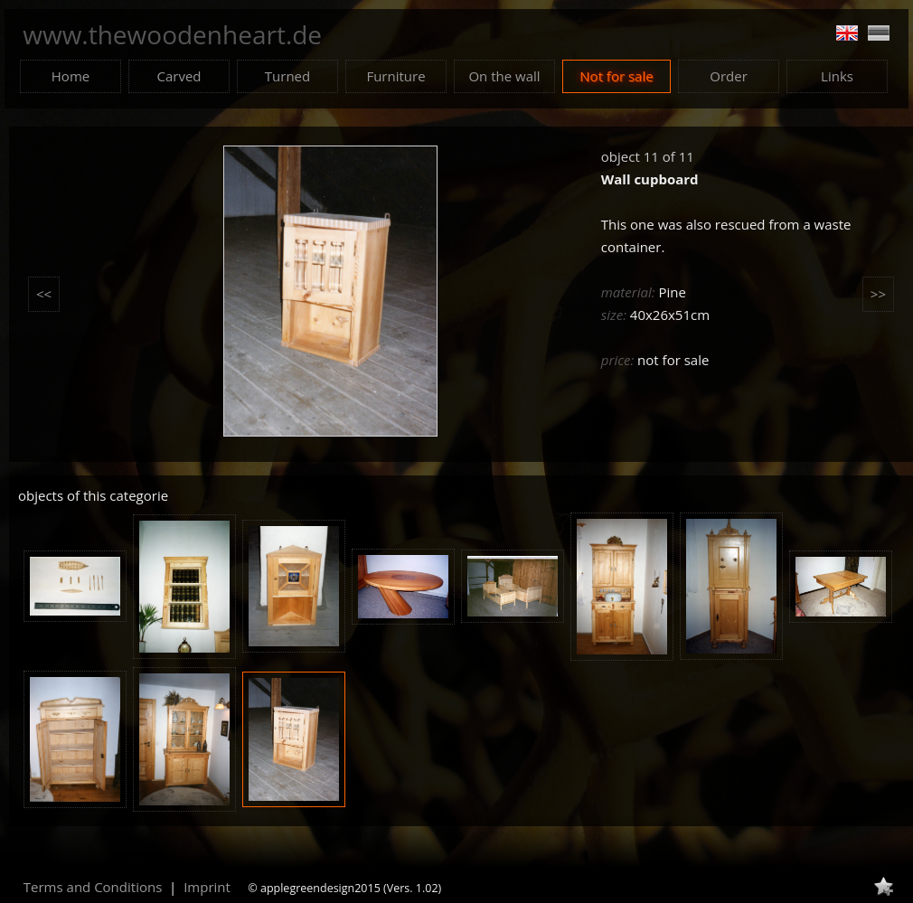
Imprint (207, 887)
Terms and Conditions (93, 887)
